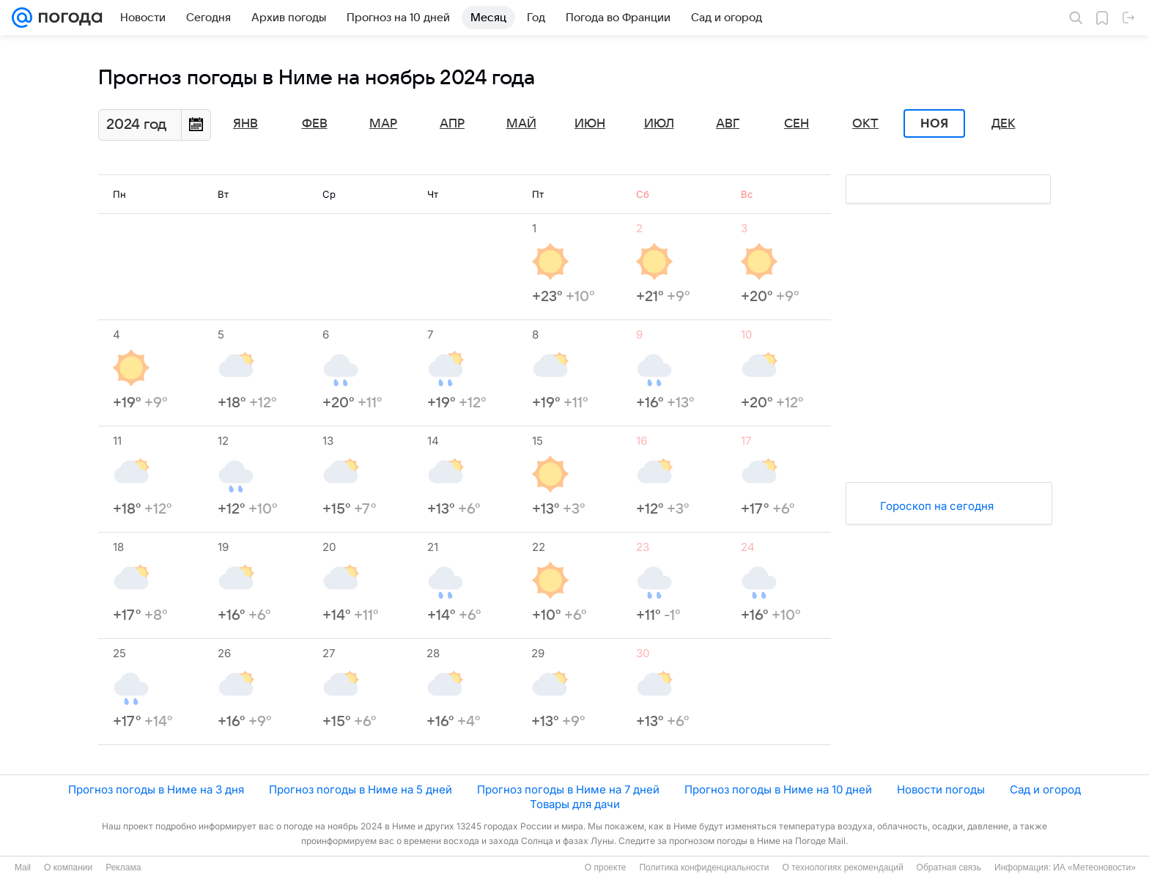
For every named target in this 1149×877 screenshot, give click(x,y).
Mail (23, 867)
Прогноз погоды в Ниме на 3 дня (156, 789)
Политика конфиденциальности (704, 867)
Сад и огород (1045, 789)
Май (521, 123)
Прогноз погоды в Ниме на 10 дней (778, 789)
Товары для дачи (575, 804)
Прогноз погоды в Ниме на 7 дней (568, 789)
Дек (1003, 123)
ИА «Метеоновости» (1094, 867)
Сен (796, 123)
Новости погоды (941, 789)
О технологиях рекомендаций (842, 867)
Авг (727, 123)
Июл (659, 123)
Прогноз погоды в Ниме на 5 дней (360, 789)
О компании (68, 867)
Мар (383, 123)
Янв (245, 123)
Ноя (934, 123)
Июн (589, 123)
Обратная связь (949, 867)
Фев (315, 123)
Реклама (123, 867)
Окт (865, 123)
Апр (452, 123)
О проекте (606, 867)
